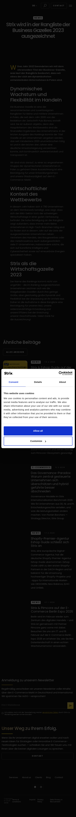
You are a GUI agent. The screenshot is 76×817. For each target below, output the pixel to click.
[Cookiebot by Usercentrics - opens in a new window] (58, 373)
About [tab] (62, 382)
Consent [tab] (13, 382)
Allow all (38, 430)
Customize (38, 441)
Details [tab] (38, 382)
